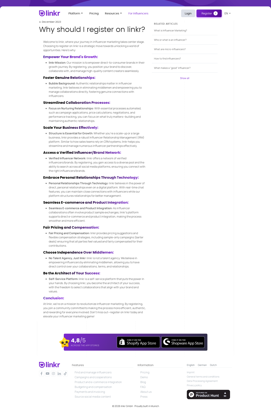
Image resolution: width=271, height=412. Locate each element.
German (202, 365)
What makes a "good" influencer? (172, 68)
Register (207, 13)
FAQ (143, 387)
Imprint (191, 372)
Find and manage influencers (93, 372)
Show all (184, 78)
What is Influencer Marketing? (170, 30)
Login (188, 13)
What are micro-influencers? (170, 49)
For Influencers (138, 13)
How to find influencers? (167, 58)
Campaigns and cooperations (93, 377)
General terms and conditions (203, 376)
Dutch (213, 365)
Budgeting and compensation (93, 387)
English (191, 365)
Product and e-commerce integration (98, 382)
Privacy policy (194, 385)
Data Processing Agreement (202, 381)
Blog (143, 382)
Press (143, 396)
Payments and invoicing (90, 392)
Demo (144, 377)
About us (146, 392)
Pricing (94, 13)
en (226, 13)
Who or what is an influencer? (170, 39)
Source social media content (93, 396)
